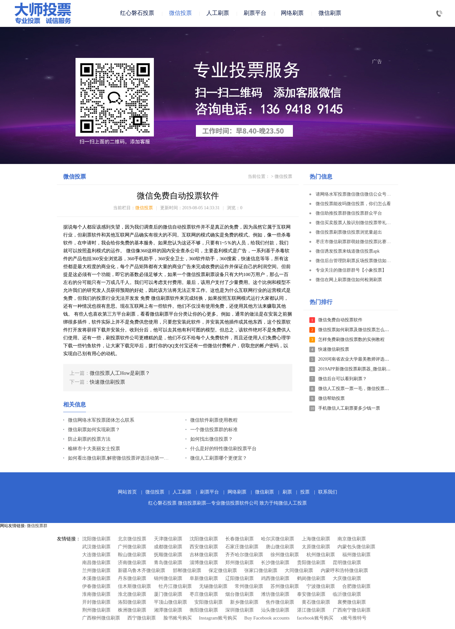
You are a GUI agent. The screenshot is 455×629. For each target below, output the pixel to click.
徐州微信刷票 (284, 555)
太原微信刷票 (316, 547)
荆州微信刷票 (96, 610)
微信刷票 (329, 13)
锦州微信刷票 (168, 579)
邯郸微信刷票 (187, 571)
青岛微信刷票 (168, 563)
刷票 (287, 492)
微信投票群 (37, 526)
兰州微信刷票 (96, 571)
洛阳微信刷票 (132, 602)
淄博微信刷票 (204, 563)
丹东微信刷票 (132, 579)
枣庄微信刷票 (204, 594)
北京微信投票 (132, 539)
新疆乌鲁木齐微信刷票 (141, 571)
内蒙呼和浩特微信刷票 (344, 571)
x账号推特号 (354, 618)
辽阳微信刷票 (239, 579)
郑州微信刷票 (239, 563)
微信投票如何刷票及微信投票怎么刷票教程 (360, 330)
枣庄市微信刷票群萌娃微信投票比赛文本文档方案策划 (369, 242)
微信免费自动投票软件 (340, 320)
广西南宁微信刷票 (352, 610)
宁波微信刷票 (320, 586)
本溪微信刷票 (96, 579)
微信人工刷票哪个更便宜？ (218, 458)
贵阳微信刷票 (311, 563)
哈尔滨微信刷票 (277, 539)
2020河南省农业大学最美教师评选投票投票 (360, 359)
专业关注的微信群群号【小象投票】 (351, 270)
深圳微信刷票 (239, 610)
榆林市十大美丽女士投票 (94, 449)
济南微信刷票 (132, 563)
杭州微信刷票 (320, 555)
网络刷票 (292, 13)
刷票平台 (255, 13)
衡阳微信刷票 (204, 610)
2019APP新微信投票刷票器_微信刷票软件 (358, 369)
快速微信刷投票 (107, 382)
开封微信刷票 (96, 602)
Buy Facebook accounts (266, 618)
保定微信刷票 (223, 571)
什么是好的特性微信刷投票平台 (223, 449)
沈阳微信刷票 (96, 539)
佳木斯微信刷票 (134, 586)
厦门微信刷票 (168, 594)
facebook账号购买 (315, 618)
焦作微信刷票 (280, 602)
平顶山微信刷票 (170, 602)
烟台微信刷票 (239, 594)
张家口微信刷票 (260, 571)
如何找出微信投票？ (211, 439)
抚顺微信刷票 (168, 555)
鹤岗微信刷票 (311, 579)
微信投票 (180, 13)
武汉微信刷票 (96, 547)
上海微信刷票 (316, 539)
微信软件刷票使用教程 (214, 420)
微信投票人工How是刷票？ (120, 373)
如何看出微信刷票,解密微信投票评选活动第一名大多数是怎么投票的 (139, 458)
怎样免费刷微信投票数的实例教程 (351, 340)
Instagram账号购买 (218, 618)
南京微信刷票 (351, 539)
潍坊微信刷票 (275, 594)
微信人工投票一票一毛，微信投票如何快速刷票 (364, 389)
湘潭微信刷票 (168, 610)
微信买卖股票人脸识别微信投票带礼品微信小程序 (364, 223)
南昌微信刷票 (96, 563)
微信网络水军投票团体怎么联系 (101, 420)
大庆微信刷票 (347, 579)
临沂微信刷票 (347, 594)
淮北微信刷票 (132, 594)
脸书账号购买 (177, 618)
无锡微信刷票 (213, 586)
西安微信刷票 (204, 547)
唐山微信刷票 (280, 547)
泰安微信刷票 (311, 594)
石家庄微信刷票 (241, 547)
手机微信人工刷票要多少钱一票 (349, 408)
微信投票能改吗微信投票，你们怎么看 (353, 204)
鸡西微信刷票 (275, 579)
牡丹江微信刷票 (175, 586)
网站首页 (127, 492)
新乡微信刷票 (244, 602)
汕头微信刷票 (275, 610)
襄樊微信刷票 (351, 602)
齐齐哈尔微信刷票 (244, 555)
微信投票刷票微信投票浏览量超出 (349, 232)
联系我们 (327, 492)
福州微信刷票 (356, 555)
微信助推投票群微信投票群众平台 (349, 213)
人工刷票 (217, 13)
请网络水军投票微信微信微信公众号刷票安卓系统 (364, 194)
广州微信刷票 (132, 547)
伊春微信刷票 (96, 586)
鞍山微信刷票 (132, 555)
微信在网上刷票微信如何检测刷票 (349, 280)
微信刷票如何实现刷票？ (94, 430)
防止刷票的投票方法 (89, 439)
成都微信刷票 (168, 547)
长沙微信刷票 (275, 563)
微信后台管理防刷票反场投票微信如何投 (355, 261)
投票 (305, 492)
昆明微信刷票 (347, 563)
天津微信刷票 (168, 539)
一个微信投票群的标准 (214, 430)
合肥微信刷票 (356, 586)
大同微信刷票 (299, 571)
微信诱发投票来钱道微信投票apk (347, 251)
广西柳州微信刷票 (101, 618)
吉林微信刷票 (204, 555)
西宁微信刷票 (141, 618)
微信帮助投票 (331, 399)
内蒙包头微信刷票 (356, 547)
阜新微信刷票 (204, 579)
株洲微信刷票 (132, 610)
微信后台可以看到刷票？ (342, 379)
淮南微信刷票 (96, 594)
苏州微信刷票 (284, 586)
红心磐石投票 (137, 13)
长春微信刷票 (239, 539)
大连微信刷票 (96, 555)
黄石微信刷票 (316, 602)
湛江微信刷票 (311, 610)
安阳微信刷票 (208, 602)
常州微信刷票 (249, 586)
